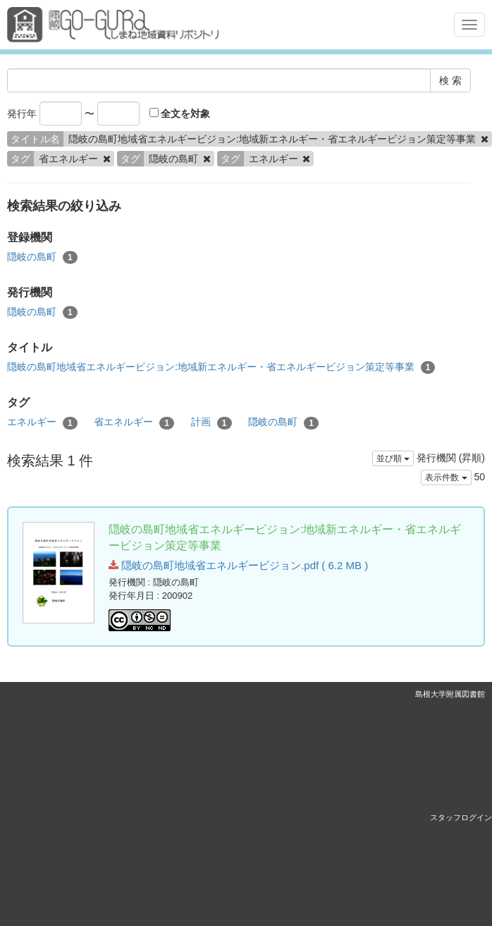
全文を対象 (180, 113)
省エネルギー (134, 422)
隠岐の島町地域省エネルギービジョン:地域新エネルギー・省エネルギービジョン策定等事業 (221, 367)
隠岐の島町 (42, 257)
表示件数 (446, 477)
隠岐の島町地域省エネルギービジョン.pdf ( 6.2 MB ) (238, 565)
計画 (211, 422)
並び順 (393, 458)
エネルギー (42, 422)
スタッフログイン (461, 817)
